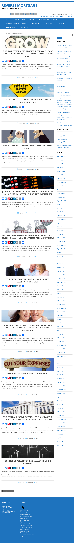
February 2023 (61, 178)
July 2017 (59, 323)
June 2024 (60, 160)
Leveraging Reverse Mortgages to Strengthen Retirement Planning (64, 72)
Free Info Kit (35, 23)
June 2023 (60, 175)
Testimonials (49, 23)
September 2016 (61, 356)
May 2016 (60, 371)
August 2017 (60, 319)
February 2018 (61, 301)
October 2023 (61, 171)
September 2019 (61, 249)
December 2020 (61, 219)
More (37, 77)
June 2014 (60, 441)
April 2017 (60, 334)
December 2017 (61, 308)
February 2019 (61, 271)
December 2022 (61, 182)
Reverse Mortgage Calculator (24, 20)
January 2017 (61, 341)
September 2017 (61, 315)
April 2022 (60, 189)
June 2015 (60, 404)
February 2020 (61, 238)
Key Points (24, 27)
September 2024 (61, 156)
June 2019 (60, 256)
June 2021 (60, 208)
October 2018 (61, 278)
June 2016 (60, 367)
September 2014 (61, 430)
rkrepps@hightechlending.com (63, 16)
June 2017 (60, 326)
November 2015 (61, 393)
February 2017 (61, 338)
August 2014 (60, 434)
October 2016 (61, 352)
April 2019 (60, 264)
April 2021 (60, 212)
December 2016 (61, 345)
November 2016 (61, 349)
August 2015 (60, 401)
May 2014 (60, 445)
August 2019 (60, 252)
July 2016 (59, 364)
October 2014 (61, 426)
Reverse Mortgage (19, 5)
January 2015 (61, 415)
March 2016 (60, 378)
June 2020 (60, 230)
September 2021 (61, 201)
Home (8, 20)
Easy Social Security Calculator (16, 23)
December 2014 (61, 419)
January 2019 (61, 275)
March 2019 (60, 267)
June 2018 (60, 289)
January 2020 (61, 241)
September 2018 (61, 282)
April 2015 (60, 408)
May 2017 (60, 330)
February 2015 (61, 412)
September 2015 (61, 397)
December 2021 (61, 193)
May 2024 (60, 164)
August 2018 (60, 286)
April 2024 (60, 167)
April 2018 (60, 293)
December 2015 (61, 389)
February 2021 (61, 215)
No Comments (30, 77)
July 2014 (59, 438)
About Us (61, 23)
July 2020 (59, 227)
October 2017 (61, 312)
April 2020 (60, 234)
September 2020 (61, 223)
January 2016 (61, 386)
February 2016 (61, 382)
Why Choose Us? (11, 27)
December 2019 (61, 245)
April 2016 (60, 375)
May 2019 (60, 260)
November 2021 (61, 197)
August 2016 (60, 360)
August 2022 (60, 186)
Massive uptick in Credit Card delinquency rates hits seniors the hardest (64, 64)
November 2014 (61, 423)
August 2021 (60, 204)
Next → (11, 491)
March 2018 (60, 297)
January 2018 (61, 304)
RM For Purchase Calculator (48, 20)
